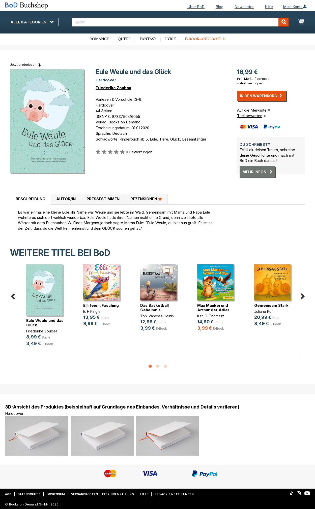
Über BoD (196, 6)
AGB (8, 494)
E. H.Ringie (92, 311)
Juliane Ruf (263, 311)
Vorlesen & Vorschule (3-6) (119, 99)
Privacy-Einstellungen (174, 494)
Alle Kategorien (31, 22)
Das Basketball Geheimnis (154, 307)
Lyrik (170, 39)
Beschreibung (30, 198)
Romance (99, 39)
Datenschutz (29, 494)
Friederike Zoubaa (113, 87)
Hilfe (269, 6)
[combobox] (180, 22)
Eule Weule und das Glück (45, 322)
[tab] (30, 199)
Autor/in (66, 198)
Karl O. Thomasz (210, 316)
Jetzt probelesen (23, 64)
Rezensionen (146, 198)
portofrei (263, 79)
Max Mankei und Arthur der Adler (213, 307)
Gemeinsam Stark (271, 305)
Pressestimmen (103, 198)
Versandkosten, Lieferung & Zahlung (102, 494)
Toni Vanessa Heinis (157, 316)
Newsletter (244, 6)
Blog (219, 6)
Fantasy (148, 39)
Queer (124, 39)
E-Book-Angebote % (205, 39)
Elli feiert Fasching (101, 305)
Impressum (56, 494)
